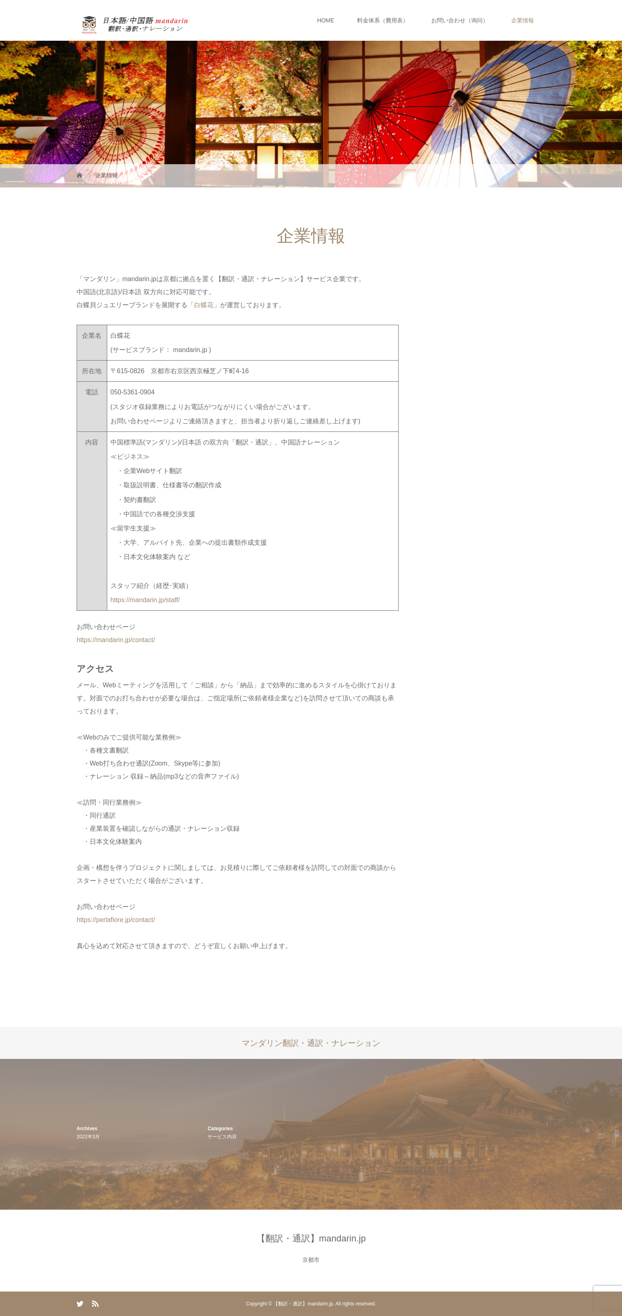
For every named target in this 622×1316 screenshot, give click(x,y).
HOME (325, 20)
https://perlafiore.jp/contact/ (116, 919)
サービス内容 (222, 1137)
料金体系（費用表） (382, 20)
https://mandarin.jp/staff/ (145, 599)
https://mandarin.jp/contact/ (116, 639)
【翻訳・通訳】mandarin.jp (311, 1238)
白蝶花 (204, 304)
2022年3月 (88, 1137)
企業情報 (522, 20)
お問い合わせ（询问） (459, 20)
